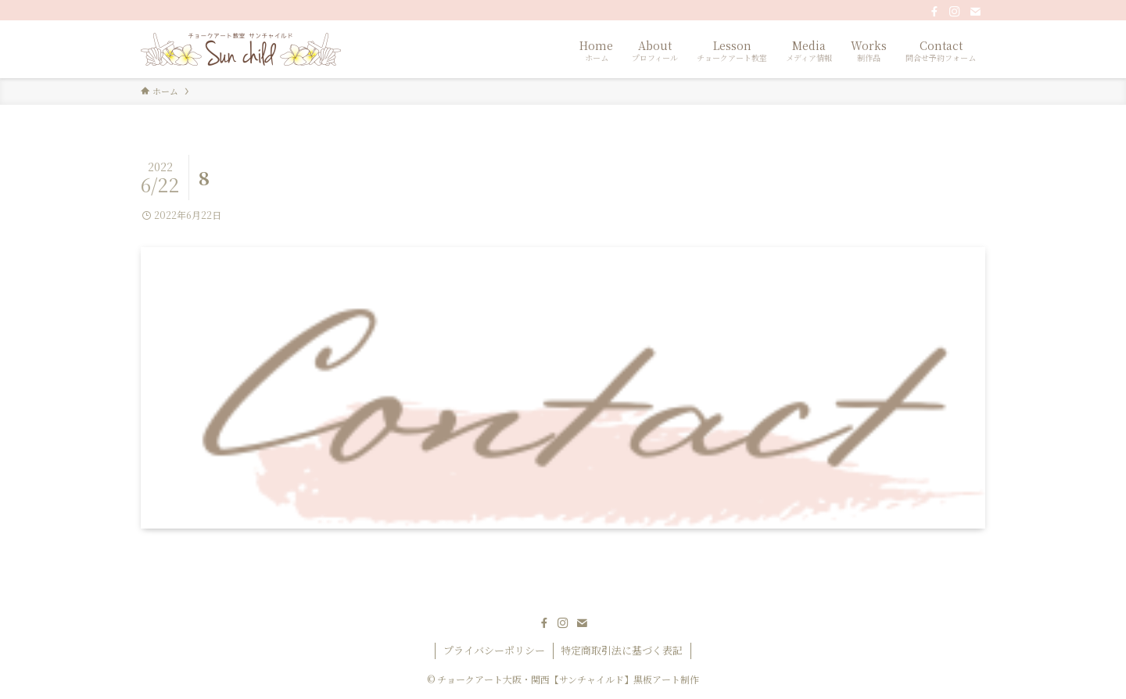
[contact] (975, 11)
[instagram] (955, 11)
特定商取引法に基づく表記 (622, 650)
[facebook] (934, 11)
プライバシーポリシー (494, 650)
